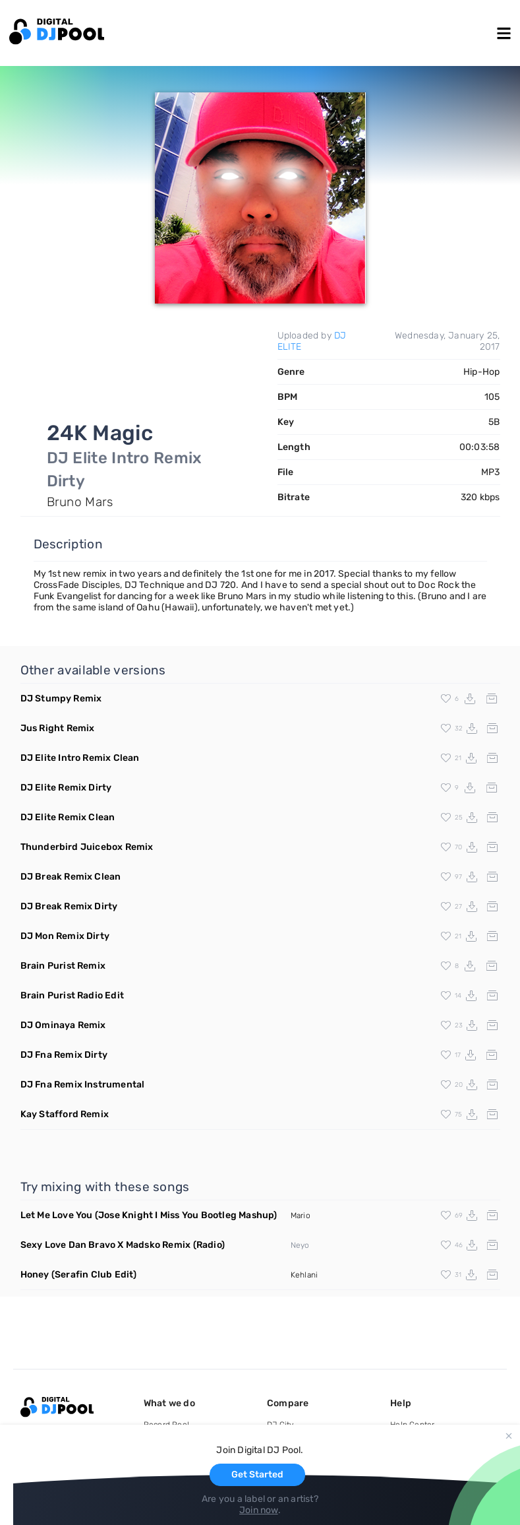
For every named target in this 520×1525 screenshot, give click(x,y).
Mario (300, 1215)
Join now (258, 1510)
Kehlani (304, 1275)
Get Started (257, 1474)
